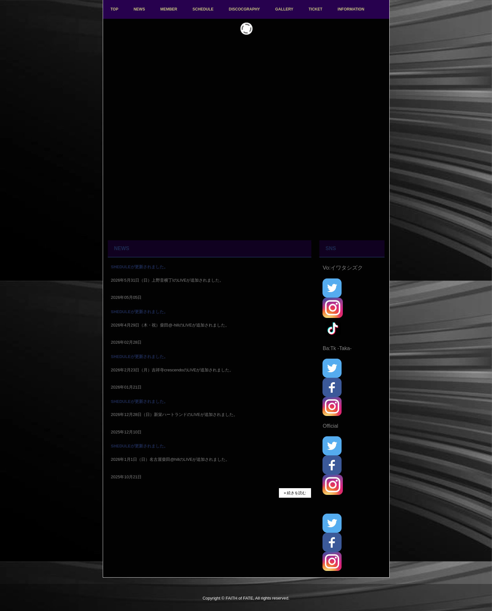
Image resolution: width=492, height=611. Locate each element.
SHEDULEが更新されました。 (139, 266)
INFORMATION (351, 9)
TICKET (315, 9)
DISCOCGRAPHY (244, 9)
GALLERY (284, 9)
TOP (114, 9)
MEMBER (168, 9)
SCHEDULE (202, 9)
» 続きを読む (295, 493)
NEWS (139, 9)
